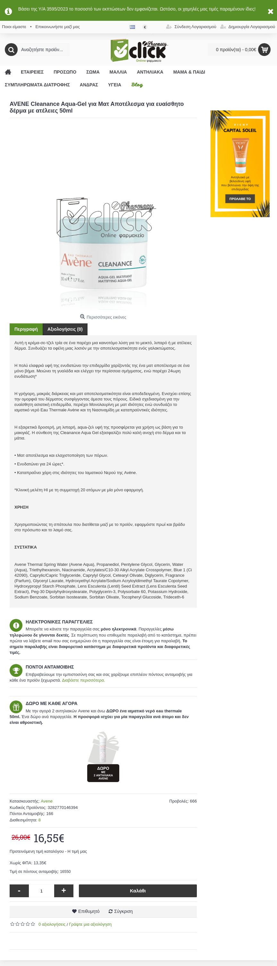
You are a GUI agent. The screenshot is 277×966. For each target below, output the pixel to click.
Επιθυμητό (89, 911)
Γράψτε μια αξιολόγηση (90, 924)
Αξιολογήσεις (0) (65, 329)
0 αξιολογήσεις (51, 924)
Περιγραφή (26, 329)
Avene (47, 801)
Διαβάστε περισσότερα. (83, 680)
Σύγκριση (123, 911)
